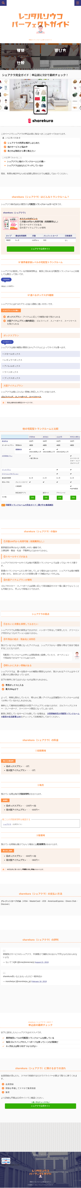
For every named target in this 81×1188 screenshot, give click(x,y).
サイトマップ (44, 1127)
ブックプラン (6, 470)
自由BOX (19, 449)
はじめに (35, 1127)
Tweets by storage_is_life (11, 1137)
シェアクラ (7, 824)
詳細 (32, 497)
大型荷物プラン (7, 456)
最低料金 (5, 441)
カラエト (46, 437)
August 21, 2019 (42, 962)
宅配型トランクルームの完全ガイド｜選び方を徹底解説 (31, 505)
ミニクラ (59, 437)
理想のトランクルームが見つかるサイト (40, 1154)
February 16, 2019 (39, 981)
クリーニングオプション (10, 474)
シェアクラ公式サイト (40, 249)
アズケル (32, 437)
